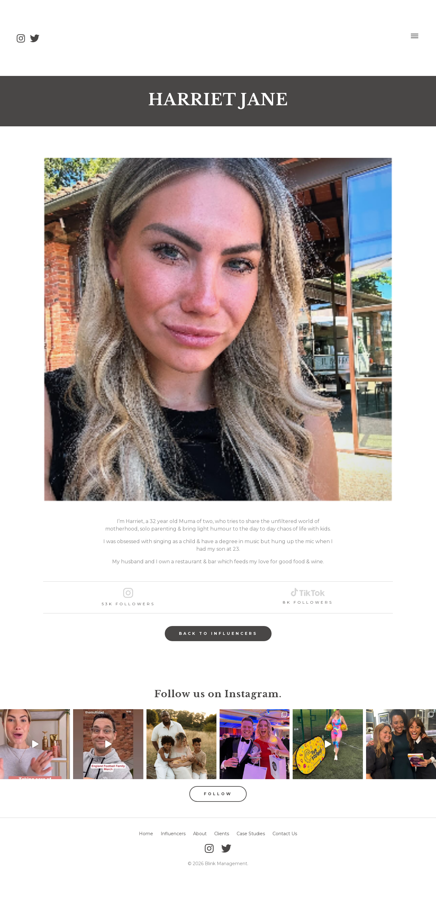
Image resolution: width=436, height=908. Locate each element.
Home (146, 833)
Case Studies (251, 833)
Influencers (173, 833)
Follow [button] (218, 793)
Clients (221, 833)
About (200, 833)
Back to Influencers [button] (218, 633)
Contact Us (284, 833)
